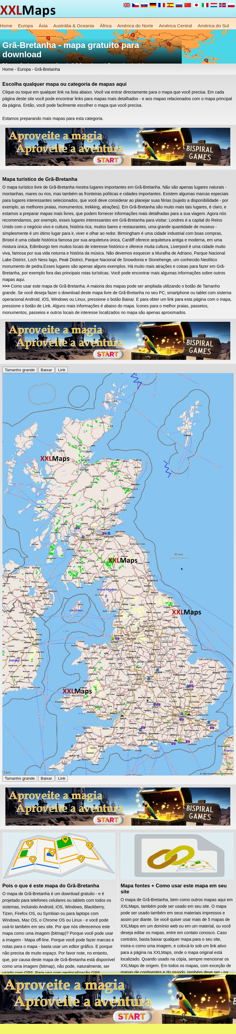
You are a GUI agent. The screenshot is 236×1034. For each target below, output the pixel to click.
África (106, 25)
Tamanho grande (20, 370)
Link (61, 370)
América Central (175, 25)
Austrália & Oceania (73, 25)
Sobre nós (87, 1028)
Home (6, 25)
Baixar (46, 370)
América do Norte (135, 25)
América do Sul (213, 25)
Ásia (43, 25)
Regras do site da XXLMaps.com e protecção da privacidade (146, 1028)
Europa (25, 25)
